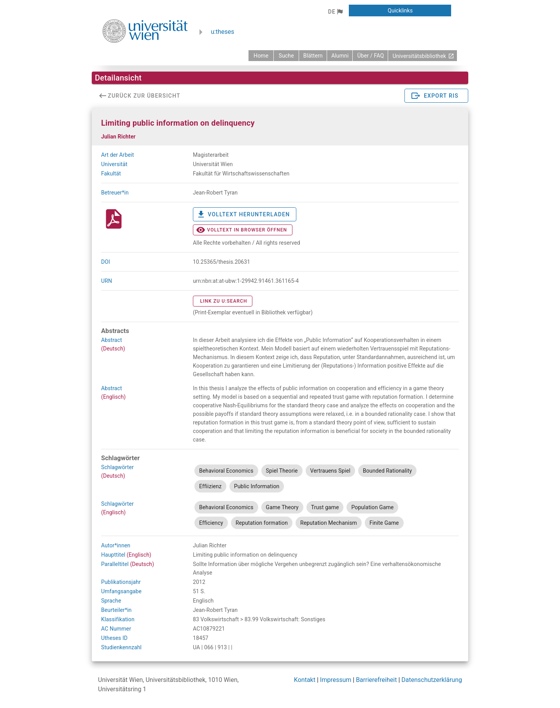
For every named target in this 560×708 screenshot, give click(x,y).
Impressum (336, 679)
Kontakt (304, 679)
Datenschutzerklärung (431, 679)
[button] (335, 12)
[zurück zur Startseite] (260, 55)
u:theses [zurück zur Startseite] (222, 31)
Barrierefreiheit (376, 679)
